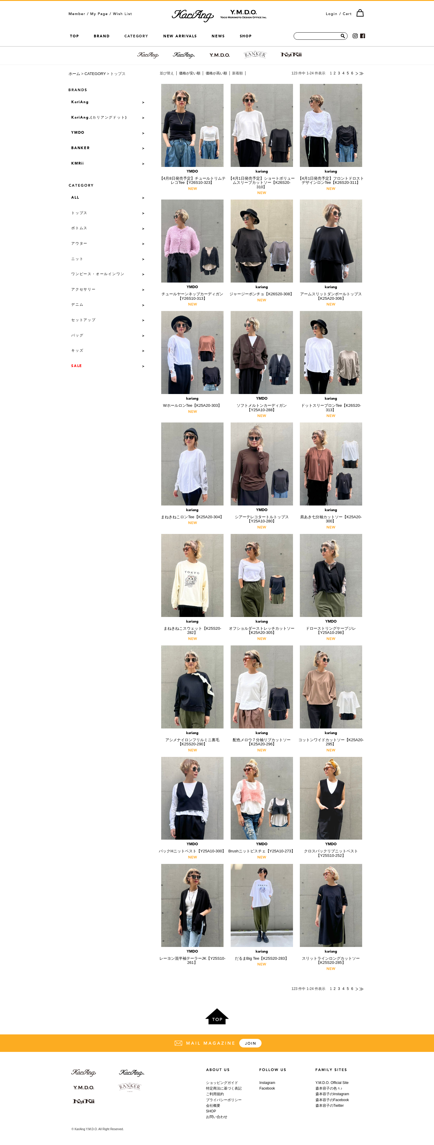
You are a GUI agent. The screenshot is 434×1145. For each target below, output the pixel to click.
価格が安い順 (189, 73)
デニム (77, 305)
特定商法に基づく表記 (224, 1088)
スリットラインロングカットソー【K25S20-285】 (331, 957)
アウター (79, 243)
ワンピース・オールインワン (97, 274)
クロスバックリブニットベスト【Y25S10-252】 (331, 850)
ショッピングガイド (222, 1083)
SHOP (246, 36)
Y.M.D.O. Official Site (332, 1083)
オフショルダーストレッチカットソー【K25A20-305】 (261, 627)
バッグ (77, 335)
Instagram (267, 1083)
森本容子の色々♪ (329, 1088)
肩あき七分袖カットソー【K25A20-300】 (331, 516)
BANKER (80, 148)
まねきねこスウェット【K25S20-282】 (192, 627)
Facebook (267, 1088)
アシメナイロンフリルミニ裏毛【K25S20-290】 (192, 739)
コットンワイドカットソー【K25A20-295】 (331, 739)
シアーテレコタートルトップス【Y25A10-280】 (261, 516)
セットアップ (83, 320)
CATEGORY (95, 73)
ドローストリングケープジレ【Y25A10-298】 (331, 627)
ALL (75, 198)
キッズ (77, 351)
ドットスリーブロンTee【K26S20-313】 (331, 404)
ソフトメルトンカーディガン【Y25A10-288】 (261, 404)
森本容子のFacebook (332, 1100)
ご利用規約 (215, 1094)
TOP (74, 36)
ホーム (74, 73)
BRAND (102, 36)
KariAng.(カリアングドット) (99, 117)
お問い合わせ (216, 1117)
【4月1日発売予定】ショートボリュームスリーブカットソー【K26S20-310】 (261, 179)
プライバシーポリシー (224, 1100)
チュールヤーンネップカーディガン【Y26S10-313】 (192, 293)
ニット (77, 259)
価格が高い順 (216, 73)
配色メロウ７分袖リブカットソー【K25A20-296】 (261, 739)
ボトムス (79, 228)
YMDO (78, 133)
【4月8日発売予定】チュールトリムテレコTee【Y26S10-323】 (192, 177)
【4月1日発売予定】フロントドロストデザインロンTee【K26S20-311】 (331, 177)
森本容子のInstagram (332, 1094)
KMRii (77, 163)
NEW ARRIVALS (180, 36)
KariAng (80, 102)
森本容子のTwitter (330, 1105)
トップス (79, 213)
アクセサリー (83, 289)
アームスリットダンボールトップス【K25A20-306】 (331, 293)
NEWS (218, 36)
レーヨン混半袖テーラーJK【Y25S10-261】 (192, 957)
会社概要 (213, 1105)
